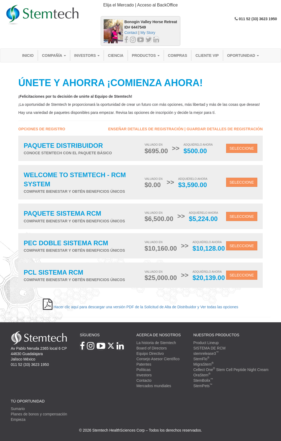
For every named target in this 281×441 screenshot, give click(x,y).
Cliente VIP (207, 55)
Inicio (28, 55)
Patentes (143, 364)
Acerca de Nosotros (158, 335)
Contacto (144, 380)
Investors (87, 55)
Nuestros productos (216, 335)
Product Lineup (206, 343)
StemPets (202, 386)
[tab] (140, 5)
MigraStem (203, 364)
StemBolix (203, 380)
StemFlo (201, 359)
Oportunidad (243, 55)
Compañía (54, 55)
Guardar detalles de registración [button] (225, 129)
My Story (147, 32)
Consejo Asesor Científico (158, 359)
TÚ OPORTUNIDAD (28, 401)
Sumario (18, 409)
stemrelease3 (206, 353)
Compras (177, 55)
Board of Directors (151, 348)
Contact (130, 32)
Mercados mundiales (153, 386)
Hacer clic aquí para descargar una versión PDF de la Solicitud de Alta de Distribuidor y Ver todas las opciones (146, 307)
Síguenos (90, 335)
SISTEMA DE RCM (209, 348)
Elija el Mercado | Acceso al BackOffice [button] (140, 5)
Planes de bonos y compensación (39, 414)
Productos (146, 55)
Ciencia (116, 55)
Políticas (143, 370)
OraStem (201, 375)
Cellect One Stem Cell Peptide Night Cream (230, 370)
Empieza (18, 419)
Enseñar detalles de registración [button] (146, 129)
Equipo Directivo (150, 353)
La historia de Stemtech (156, 343)
